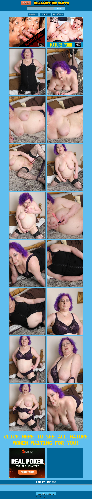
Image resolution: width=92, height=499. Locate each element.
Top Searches (58, 14)
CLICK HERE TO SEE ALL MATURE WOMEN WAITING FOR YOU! (46, 439)
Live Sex (26, 3)
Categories (33, 14)
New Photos (45, 14)
